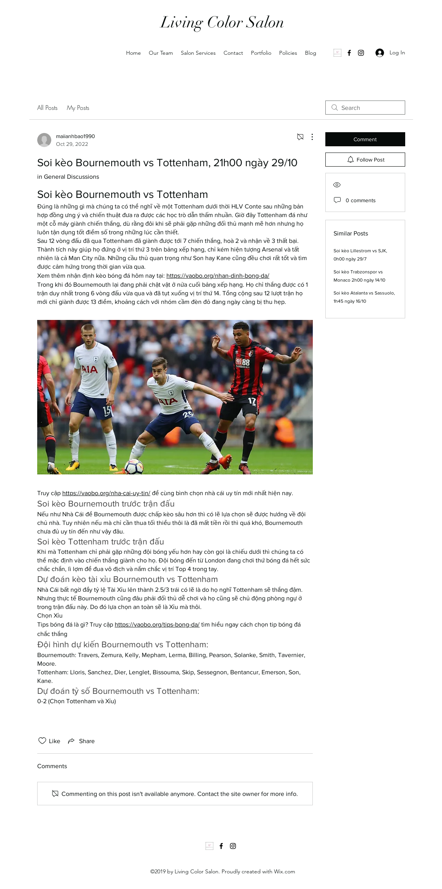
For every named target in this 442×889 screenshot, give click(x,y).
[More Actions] (308, 137)
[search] (365, 108)
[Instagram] (361, 53)
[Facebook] (349, 53)
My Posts (78, 107)
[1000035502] (337, 53)
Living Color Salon (222, 22)
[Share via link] (81, 740)
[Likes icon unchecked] (42, 740)
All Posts (47, 107)
